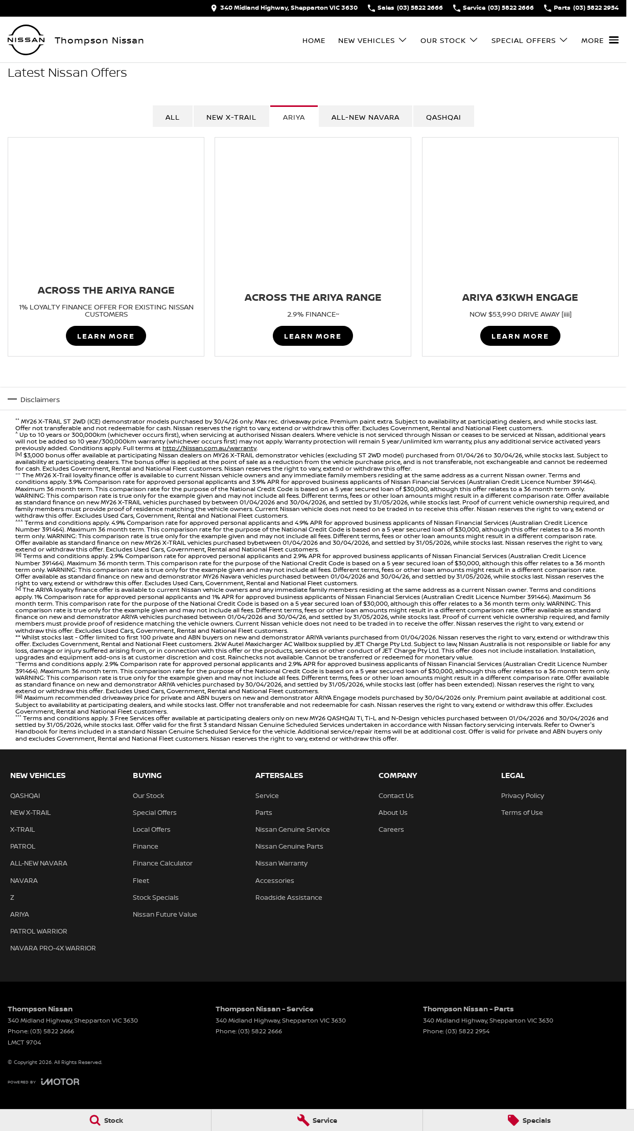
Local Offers (152, 829)
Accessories (274, 880)
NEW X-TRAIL (231, 117)
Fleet (141, 880)
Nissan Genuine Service (292, 829)
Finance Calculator (163, 863)
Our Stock (148, 795)
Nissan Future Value (165, 914)
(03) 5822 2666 (52, 1031)
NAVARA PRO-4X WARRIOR (53, 947)
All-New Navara (366, 117)
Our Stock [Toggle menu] (449, 40)
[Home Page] (26, 40)
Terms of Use (522, 812)
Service (267, 795)
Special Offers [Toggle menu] (530, 40)
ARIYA (294, 117)
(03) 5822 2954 (467, 1031)
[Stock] (105, 1120)
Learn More (106, 336)
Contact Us (396, 795)
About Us (393, 812)
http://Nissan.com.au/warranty (209, 447)
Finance (145, 846)
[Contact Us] (284, 8)
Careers (391, 829)
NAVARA (24, 880)
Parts (263, 812)
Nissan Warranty (281, 863)
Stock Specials (156, 897)
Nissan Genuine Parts (289, 846)
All (173, 117)
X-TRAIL (22, 829)
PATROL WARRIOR (38, 931)
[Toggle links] (43, 1082)
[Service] (317, 1120)
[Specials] (528, 1120)
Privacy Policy (522, 795)
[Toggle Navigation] (600, 40)
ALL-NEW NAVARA (38, 863)
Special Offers (155, 812)
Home (313, 40)
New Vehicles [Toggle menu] (373, 40)
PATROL (22, 846)
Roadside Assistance (288, 897)
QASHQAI (443, 117)
